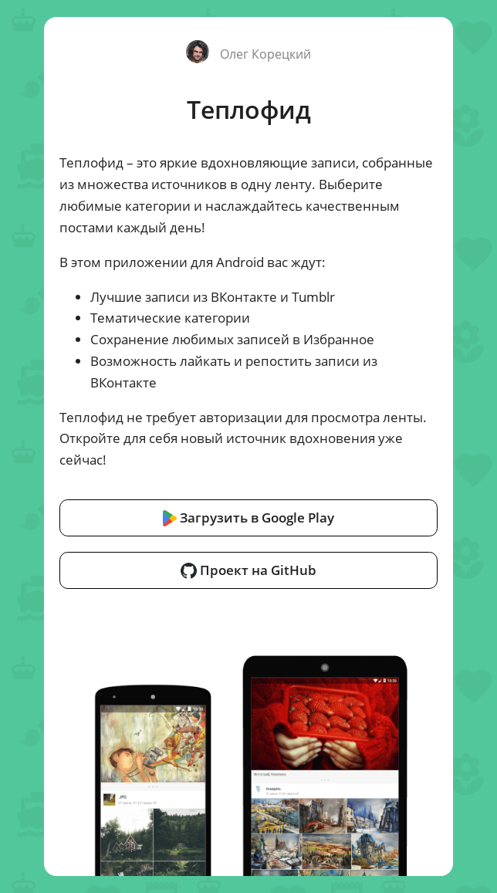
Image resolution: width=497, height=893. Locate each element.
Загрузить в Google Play (249, 517)
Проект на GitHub (248, 569)
